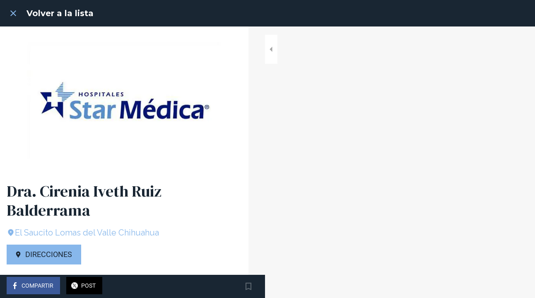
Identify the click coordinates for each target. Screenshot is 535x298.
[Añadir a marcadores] (232, 286)
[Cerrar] (13, 13)
